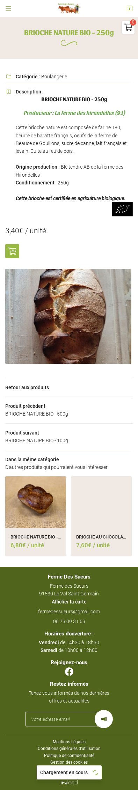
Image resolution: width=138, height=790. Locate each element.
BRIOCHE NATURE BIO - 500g (35, 537)
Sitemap (69, 768)
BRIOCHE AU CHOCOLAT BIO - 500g (101, 537)
